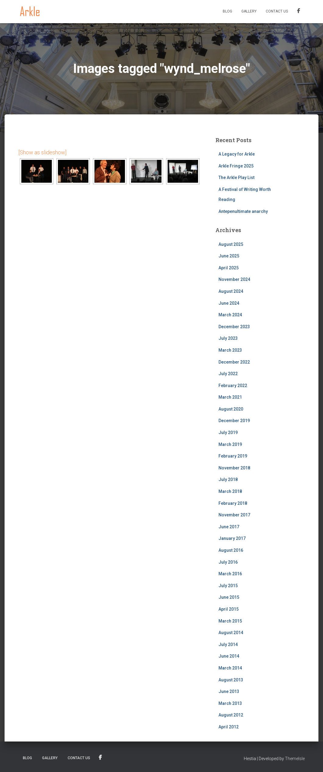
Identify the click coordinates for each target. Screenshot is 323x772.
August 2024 (230, 291)
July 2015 (228, 585)
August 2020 (230, 409)
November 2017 (234, 514)
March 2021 (230, 397)
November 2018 (234, 467)
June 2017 (228, 526)
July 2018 (228, 479)
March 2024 (230, 314)
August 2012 (230, 715)
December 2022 (234, 362)
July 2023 (228, 338)
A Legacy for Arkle (236, 154)
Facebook (299, 11)
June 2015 (228, 597)
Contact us (277, 11)
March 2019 (230, 444)
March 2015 (230, 621)
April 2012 (228, 726)
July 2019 (228, 432)
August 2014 (230, 632)
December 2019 (234, 420)
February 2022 (232, 385)
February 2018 (232, 503)
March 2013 (230, 703)
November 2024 (234, 279)
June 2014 (228, 656)
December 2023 (234, 326)
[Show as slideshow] (42, 152)
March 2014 (230, 668)
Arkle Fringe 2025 (236, 165)
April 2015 (228, 609)
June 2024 (228, 303)
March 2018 (230, 491)
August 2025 (230, 244)
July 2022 (228, 373)
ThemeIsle (295, 758)
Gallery (249, 11)
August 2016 (230, 550)
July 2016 (228, 562)
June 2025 (228, 255)
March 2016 (230, 573)
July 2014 (228, 644)
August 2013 (230, 679)
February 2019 (232, 456)
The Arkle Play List (236, 177)
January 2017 (232, 538)
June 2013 (228, 691)
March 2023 (230, 350)
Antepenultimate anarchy (243, 211)
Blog (227, 11)
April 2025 (228, 267)
